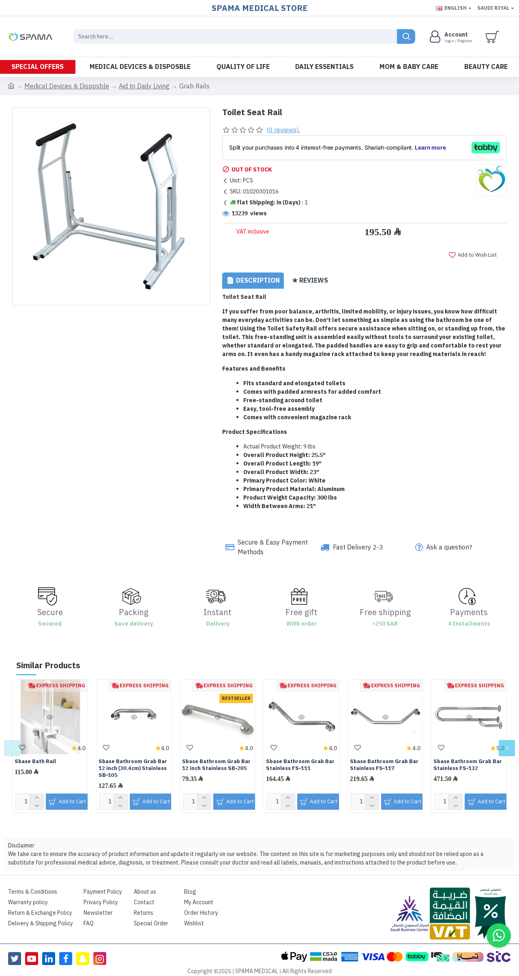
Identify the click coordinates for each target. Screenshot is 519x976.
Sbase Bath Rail (35, 756)
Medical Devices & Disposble (66, 86)
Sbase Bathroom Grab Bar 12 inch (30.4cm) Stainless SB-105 (133, 763)
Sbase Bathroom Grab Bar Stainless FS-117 (384, 759)
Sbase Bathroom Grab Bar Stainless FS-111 (300, 759)
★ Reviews (310, 285)
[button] (12, 742)
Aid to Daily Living (144, 86)
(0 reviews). (283, 130)
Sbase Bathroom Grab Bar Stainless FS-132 (467, 759)
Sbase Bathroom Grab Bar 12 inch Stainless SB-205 (216, 759)
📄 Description (253, 285)
